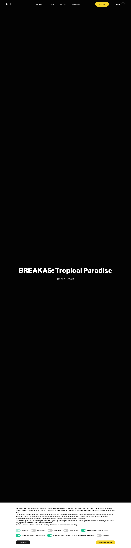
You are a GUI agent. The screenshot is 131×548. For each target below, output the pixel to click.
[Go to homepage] (9, 4)
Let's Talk (102, 4)
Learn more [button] (23, 542)
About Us (63, 4)
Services (39, 4)
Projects (51, 4)
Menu (120, 4)
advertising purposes (92, 516)
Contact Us (76, 4)
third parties (52, 514)
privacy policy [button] (82, 508)
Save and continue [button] (105, 542)
